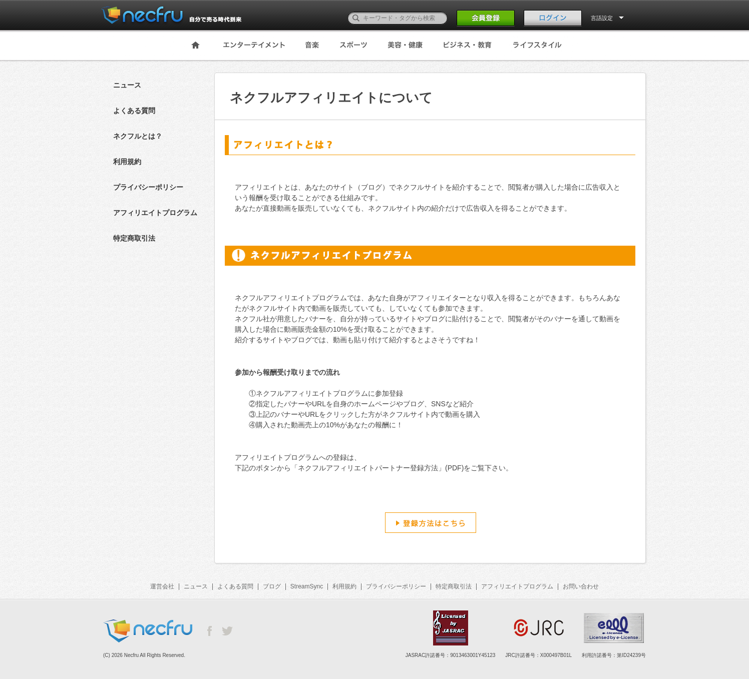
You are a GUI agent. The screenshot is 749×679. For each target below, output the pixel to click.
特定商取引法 (134, 238)
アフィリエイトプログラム (155, 213)
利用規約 (127, 162)
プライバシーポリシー (148, 187)
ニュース (127, 85)
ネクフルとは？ (137, 136)
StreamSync (306, 586)
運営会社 (162, 586)
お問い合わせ (581, 586)
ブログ (272, 586)
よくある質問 (134, 111)
